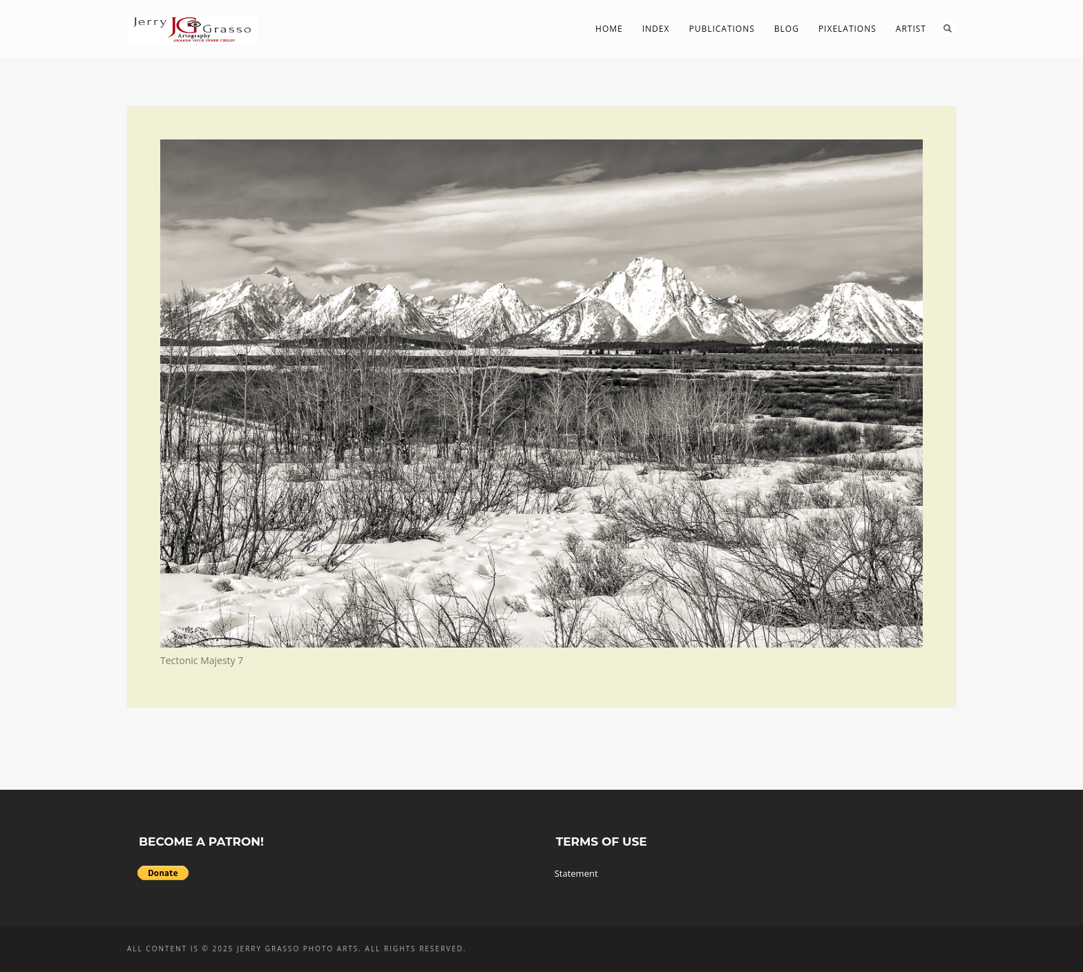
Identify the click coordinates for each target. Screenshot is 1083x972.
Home (609, 29)
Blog (786, 29)
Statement (576, 873)
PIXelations (847, 29)
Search (947, 28)
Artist (911, 29)
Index (656, 29)
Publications (721, 29)
